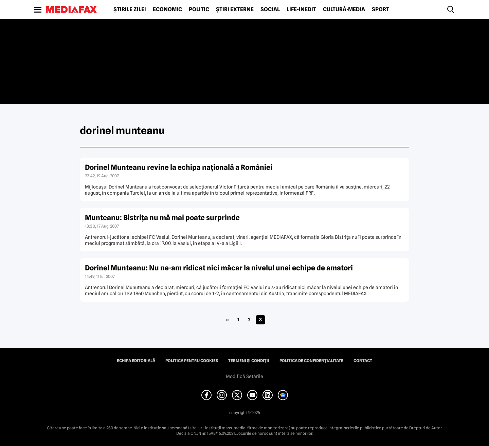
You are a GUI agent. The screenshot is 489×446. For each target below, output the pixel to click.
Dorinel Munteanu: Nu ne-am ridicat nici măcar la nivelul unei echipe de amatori (219, 268)
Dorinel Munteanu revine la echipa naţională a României (178, 167)
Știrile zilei (129, 9)
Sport (380, 9)
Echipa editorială (136, 360)
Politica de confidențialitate (311, 360)
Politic (199, 9)
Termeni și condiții (248, 360)
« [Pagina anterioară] (227, 319)
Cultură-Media (344, 9)
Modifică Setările (244, 376)
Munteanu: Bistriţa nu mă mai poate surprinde (162, 217)
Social (270, 9)
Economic (167, 9)
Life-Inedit (301, 9)
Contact (363, 360)
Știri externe (235, 9)
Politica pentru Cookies (191, 360)
